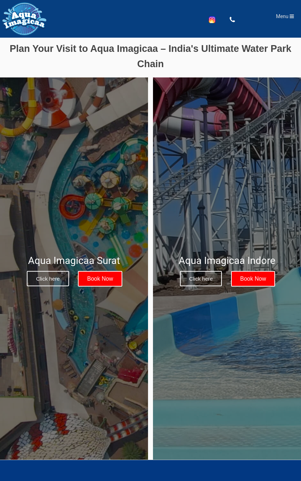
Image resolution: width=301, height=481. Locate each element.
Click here (48, 279)
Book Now (100, 279)
